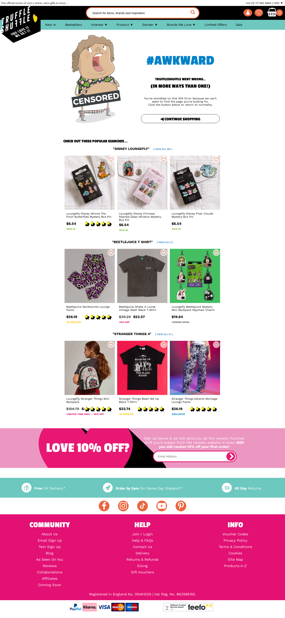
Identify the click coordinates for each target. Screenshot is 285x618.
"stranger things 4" (143, 334)
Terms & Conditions (235, 547)
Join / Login (142, 534)
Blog (49, 553)
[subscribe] (230, 456)
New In (50, 25)
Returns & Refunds (142, 559)
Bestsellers (73, 25)
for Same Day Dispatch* (142, 488)
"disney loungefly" (142, 149)
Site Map (235, 559)
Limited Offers (216, 25)
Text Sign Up (50, 547)
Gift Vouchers (142, 572)
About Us (50, 534)
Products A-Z (235, 566)
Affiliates (49, 578)
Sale (239, 25)
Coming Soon (49, 585)
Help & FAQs (142, 540)
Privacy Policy (235, 540)
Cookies (235, 553)
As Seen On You (49, 559)
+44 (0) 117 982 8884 (258, 3)
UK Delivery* (43, 488)
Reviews (50, 566)
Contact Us (142, 547)
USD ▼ (278, 3)
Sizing (142, 566)
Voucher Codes (235, 534)
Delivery (142, 553)
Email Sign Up (50, 540)
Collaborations (49, 572)
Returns (241, 488)
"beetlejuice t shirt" (142, 242)
